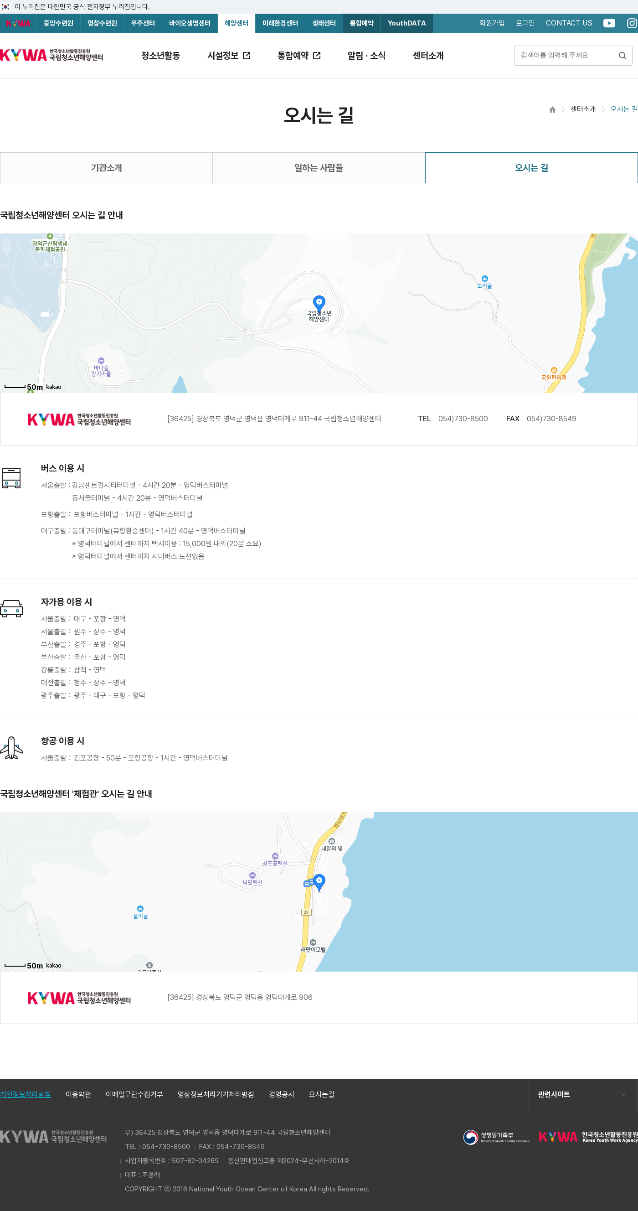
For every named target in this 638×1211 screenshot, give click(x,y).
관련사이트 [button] (554, 1094)
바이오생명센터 (190, 23)
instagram (632, 23)
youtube (609, 23)
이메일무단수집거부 (134, 1094)
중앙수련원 (58, 23)
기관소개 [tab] (106, 167)
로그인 (525, 23)
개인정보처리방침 (25, 1094)
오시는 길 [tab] (531, 167)
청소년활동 (160, 55)
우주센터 (143, 23)
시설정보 (222, 55)
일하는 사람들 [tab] (318, 167)
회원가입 (492, 23)
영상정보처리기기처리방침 (216, 1094)
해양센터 (236, 23)
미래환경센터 (280, 23)
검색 (622, 56)
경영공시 (281, 1094)
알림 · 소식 (367, 55)
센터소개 (428, 55)
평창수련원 (102, 23)
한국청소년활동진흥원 (18, 23)
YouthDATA (407, 23)
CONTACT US (569, 23)
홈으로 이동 (552, 109)
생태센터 (324, 23)
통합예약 (362, 23)
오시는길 (321, 1094)
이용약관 (78, 1094)
